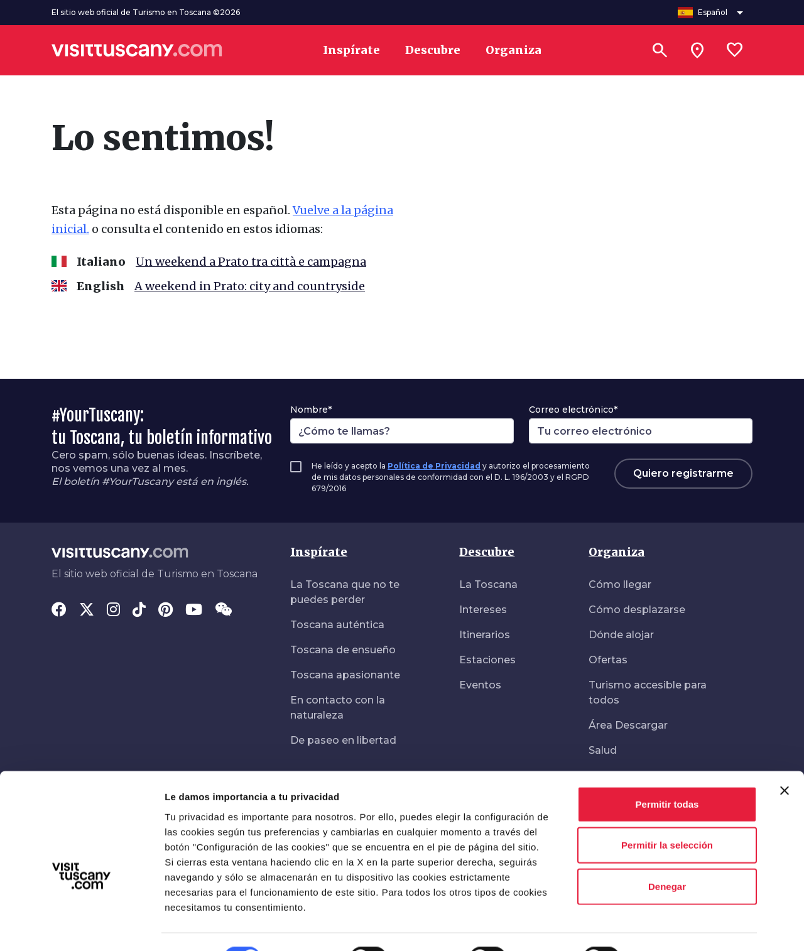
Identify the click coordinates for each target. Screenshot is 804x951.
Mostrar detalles (680, 926)
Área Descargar (628, 725)
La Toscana (488, 584)
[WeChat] (223, 610)
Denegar (667, 854)
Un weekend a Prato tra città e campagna (251, 261)
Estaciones (487, 660)
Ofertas (608, 660)
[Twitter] (86, 610)
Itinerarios (484, 635)
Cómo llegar (620, 584)
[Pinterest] (165, 610)
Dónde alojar (621, 635)
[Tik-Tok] (139, 610)
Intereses (483, 610)
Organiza (616, 552)
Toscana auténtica (337, 625)
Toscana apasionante (345, 675)
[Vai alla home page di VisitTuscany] (137, 50)
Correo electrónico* (573, 409)
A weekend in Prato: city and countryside (249, 286)
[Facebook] (59, 610)
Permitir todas (667, 772)
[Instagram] (113, 610)
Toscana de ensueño (343, 650)
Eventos (480, 685)
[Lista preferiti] (734, 50)
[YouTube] (193, 610)
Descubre (486, 552)
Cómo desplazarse (637, 610)
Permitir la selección (667, 813)
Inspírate (318, 552)
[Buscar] (659, 50)
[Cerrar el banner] (784, 758)
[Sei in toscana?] (697, 50)
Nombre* (311, 409)
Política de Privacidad (434, 465)
